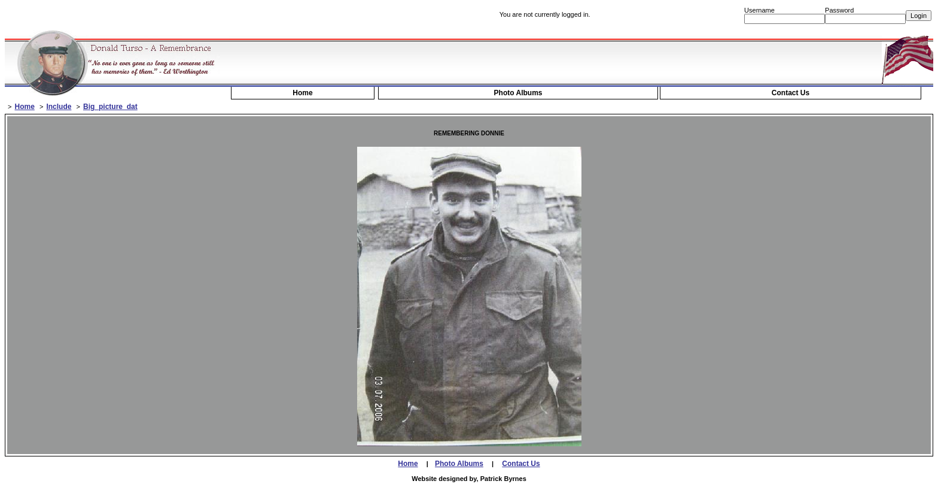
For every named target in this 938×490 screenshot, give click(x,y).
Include (58, 106)
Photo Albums (518, 93)
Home (302, 93)
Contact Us (790, 93)
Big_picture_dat (110, 106)
